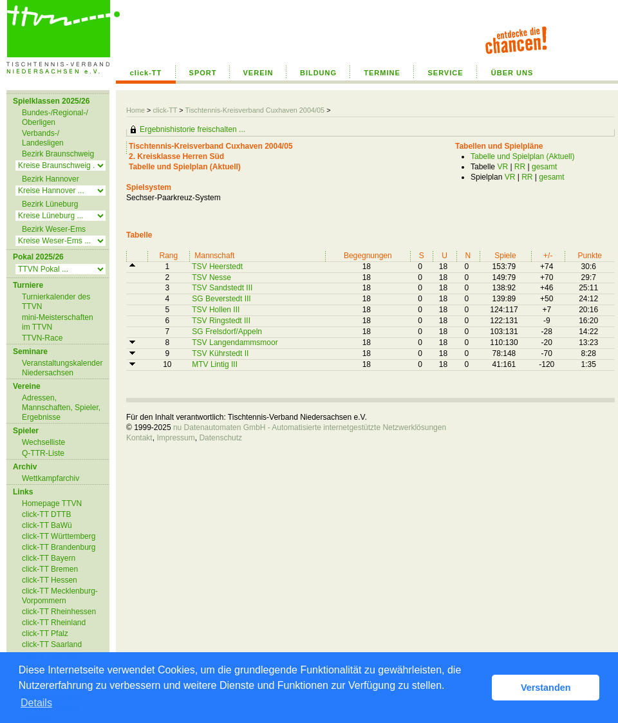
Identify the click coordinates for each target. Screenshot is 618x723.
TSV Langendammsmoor (234, 342)
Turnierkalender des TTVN (56, 301)
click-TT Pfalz (45, 633)
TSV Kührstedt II (220, 353)
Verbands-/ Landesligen (43, 138)
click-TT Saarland (52, 644)
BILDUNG (318, 73)
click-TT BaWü (47, 525)
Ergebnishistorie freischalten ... (192, 129)
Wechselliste (43, 442)
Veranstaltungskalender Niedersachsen (62, 368)
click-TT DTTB (46, 514)
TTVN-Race (42, 338)
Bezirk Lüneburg (50, 204)
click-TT (146, 73)
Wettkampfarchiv (50, 478)
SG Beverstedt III (221, 298)
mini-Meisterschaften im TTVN (57, 322)
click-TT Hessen (49, 580)
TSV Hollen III (215, 309)
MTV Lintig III (215, 364)
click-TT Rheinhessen (59, 611)
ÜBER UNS (512, 73)
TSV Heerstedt (217, 266)
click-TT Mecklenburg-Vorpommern (60, 596)
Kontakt (139, 437)
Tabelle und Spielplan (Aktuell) (522, 156)
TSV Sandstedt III (222, 287)
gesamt (544, 166)
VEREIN (258, 73)
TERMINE (382, 73)
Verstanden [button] (546, 687)
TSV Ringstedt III (221, 320)
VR (502, 166)
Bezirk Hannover (50, 178)
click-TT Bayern (48, 558)
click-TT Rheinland (54, 622)
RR (519, 166)
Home (135, 110)
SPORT (203, 73)
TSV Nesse (211, 277)
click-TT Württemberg (58, 536)
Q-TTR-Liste (43, 453)
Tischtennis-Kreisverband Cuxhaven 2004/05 (255, 110)
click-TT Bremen (50, 569)
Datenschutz (220, 437)
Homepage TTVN (52, 503)
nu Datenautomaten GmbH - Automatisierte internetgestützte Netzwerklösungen (309, 427)
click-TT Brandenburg (59, 547)
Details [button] (36, 702)
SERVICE (445, 73)
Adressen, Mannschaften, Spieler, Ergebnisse (61, 407)
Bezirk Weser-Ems (54, 229)
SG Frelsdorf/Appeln (227, 331)
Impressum (175, 437)
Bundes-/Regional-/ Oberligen (55, 117)
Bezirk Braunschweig (58, 153)
